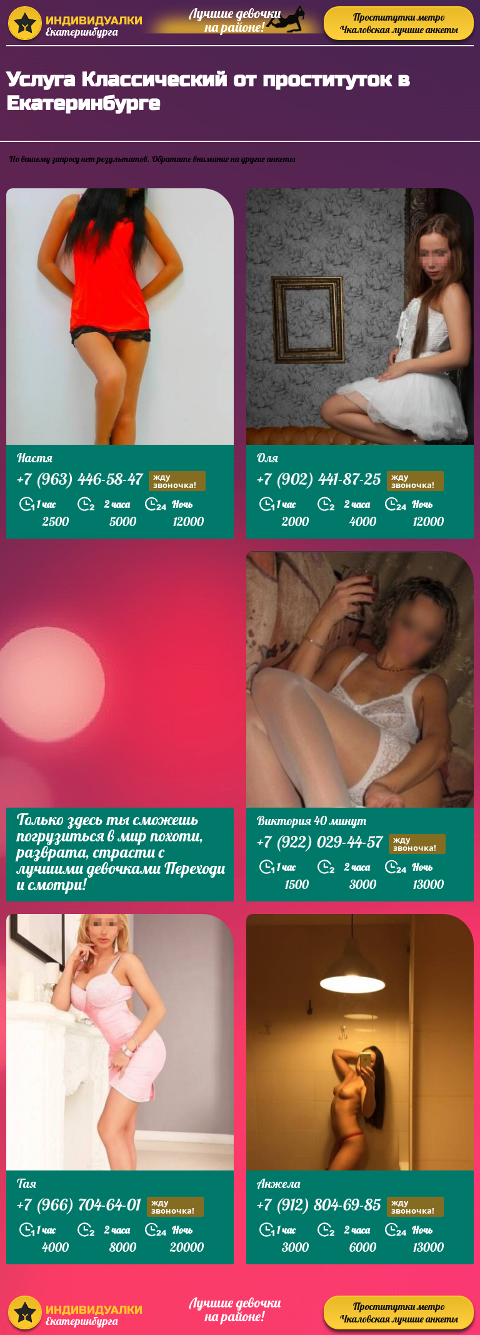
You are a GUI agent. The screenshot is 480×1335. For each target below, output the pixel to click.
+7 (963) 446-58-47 (111, 480)
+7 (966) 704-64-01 (110, 1206)
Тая (26, 1183)
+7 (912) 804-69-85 (350, 1206)
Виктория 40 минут (311, 820)
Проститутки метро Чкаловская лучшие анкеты (399, 23)
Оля (267, 457)
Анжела (278, 1183)
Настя (34, 457)
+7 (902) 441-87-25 (350, 480)
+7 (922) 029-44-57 (351, 843)
